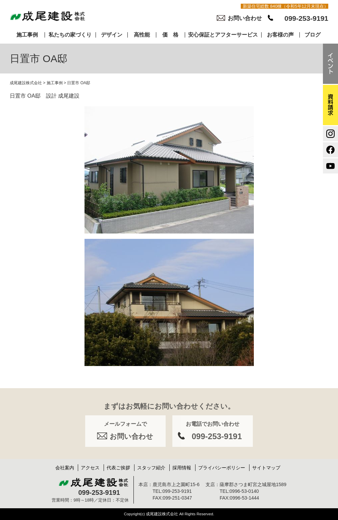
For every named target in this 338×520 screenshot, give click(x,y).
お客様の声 (280, 35)
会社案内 (64, 467)
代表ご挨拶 (118, 467)
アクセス (90, 467)
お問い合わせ (245, 18)
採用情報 (181, 467)
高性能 (142, 35)
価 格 (170, 35)
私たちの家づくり (70, 35)
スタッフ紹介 (151, 467)
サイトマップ (266, 467)
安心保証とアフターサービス (223, 35)
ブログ (312, 35)
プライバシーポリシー (221, 467)
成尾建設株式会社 (26, 83)
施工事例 (27, 35)
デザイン (111, 35)
